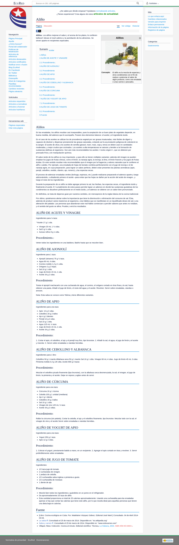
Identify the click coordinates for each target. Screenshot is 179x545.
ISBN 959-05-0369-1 (123, 526)
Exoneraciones (43, 540)
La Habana (104, 526)
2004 (112, 526)
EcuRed (19, 3)
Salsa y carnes (45, 523)
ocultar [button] (51, 50)
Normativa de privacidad (16, 540)
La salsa (42, 520)
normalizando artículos (105, 11)
